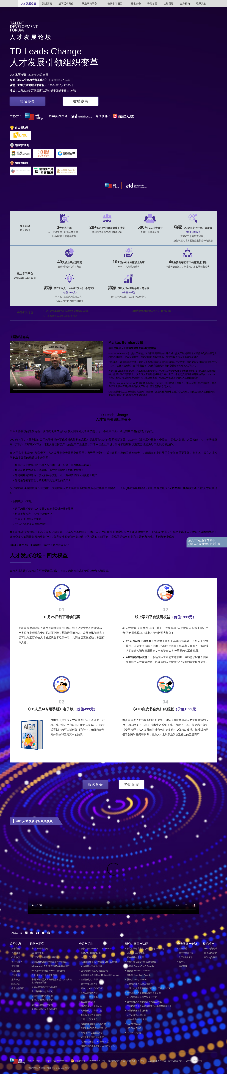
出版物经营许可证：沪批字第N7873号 (126, 1060)
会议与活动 (86, 943)
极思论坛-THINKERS (90, 953)
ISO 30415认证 (133, 1028)
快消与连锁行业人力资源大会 (93, 970)
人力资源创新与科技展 (90, 966)
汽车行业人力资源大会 (90, 1010)
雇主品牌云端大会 (88, 984)
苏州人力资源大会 (88, 992)
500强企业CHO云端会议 (91, 1037)
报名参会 (136, 3)
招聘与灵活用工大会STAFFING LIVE (97, 1046)
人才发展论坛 (28, 3)
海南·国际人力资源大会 (91, 1032)
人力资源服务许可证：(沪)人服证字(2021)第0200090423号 (174, 1060)
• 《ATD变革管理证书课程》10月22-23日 (65, 310)
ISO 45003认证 (133, 1023)
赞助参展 (152, 3)
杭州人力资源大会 (88, 997)
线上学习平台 (89, 3)
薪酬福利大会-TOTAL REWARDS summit (99, 975)
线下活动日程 (66, 3)
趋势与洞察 (37, 943)
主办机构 (185, 3)
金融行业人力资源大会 (90, 979)
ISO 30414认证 (133, 1032)
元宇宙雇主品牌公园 (135, 1015)
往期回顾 (168, 3)
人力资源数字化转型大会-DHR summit (98, 961)
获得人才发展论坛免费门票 (204, 543)
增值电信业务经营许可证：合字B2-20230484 (49, 1068)
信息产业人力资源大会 (90, 1006)
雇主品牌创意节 (87, 1001)
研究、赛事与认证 (136, 943)
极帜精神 (208, 943)
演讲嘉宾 (47, 3)
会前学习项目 (114, 3)
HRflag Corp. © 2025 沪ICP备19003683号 (48, 1060)
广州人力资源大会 (88, 1019)
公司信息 (15, 943)
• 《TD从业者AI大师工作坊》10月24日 (150, 310)
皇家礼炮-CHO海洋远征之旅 (93, 1028)
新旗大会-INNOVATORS (91, 988)
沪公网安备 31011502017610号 (90, 1060)
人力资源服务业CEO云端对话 (94, 1041)
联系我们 (201, 3)
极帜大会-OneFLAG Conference (95, 948)
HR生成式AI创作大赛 (136, 1019)
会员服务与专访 (187, 943)
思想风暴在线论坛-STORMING (94, 1023)
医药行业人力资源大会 (90, 1015)
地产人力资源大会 (88, 957)
